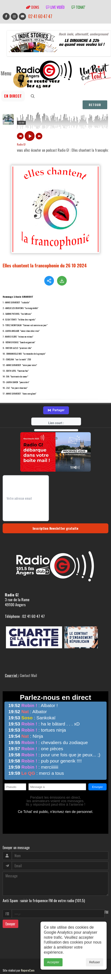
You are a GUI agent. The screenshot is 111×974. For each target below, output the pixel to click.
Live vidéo (55, 7)
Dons (32, 7)
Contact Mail (28, 657)
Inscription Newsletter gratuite (55, 510)
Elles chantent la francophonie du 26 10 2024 (45, 265)
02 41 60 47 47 (40, 16)
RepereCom (27, 952)
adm (7, 957)
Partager (56, 392)
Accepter (53, 962)
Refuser (94, 962)
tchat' (78, 7)
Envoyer (10, 905)
